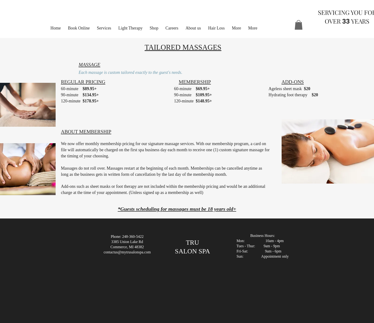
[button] (236, 28)
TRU (192, 242)
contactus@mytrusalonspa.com (127, 252)
